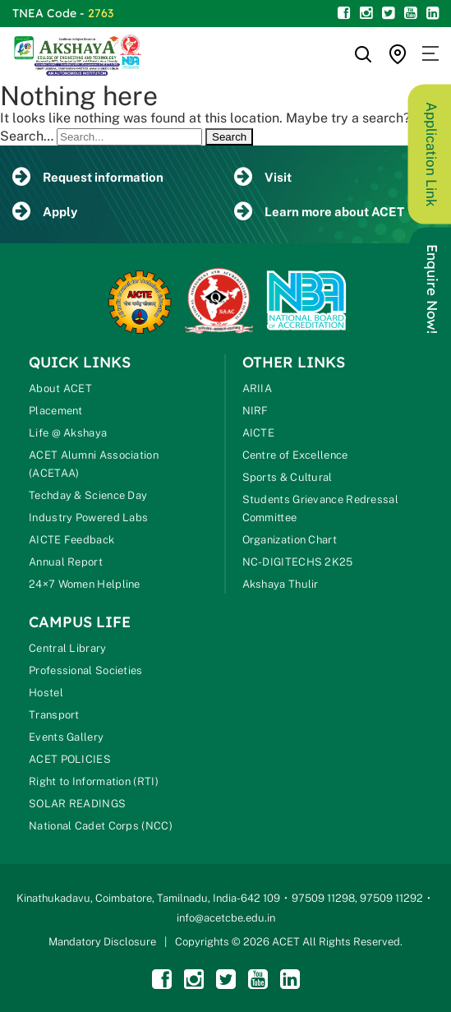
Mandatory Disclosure (102, 942)
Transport (54, 715)
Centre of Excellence (295, 455)
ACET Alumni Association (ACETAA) (94, 464)
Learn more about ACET (319, 212)
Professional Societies (86, 670)
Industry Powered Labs (88, 517)
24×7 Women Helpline (84, 584)
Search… (26, 136)
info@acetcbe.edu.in (226, 918)
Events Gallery (66, 737)
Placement (56, 410)
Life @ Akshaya (68, 433)
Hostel (46, 692)
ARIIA (257, 388)
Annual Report (66, 562)
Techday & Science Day (88, 495)
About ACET (60, 388)
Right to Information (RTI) (94, 781)
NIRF (255, 410)
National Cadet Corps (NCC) (101, 826)
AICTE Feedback (71, 540)
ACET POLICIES (70, 759)
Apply (44, 212)
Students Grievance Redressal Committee (320, 508)
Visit (263, 177)
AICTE (258, 433)
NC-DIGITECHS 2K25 (297, 562)
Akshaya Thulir (280, 584)
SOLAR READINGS (77, 803)
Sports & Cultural (287, 477)
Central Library (68, 648)
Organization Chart (289, 540)
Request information (87, 177)
